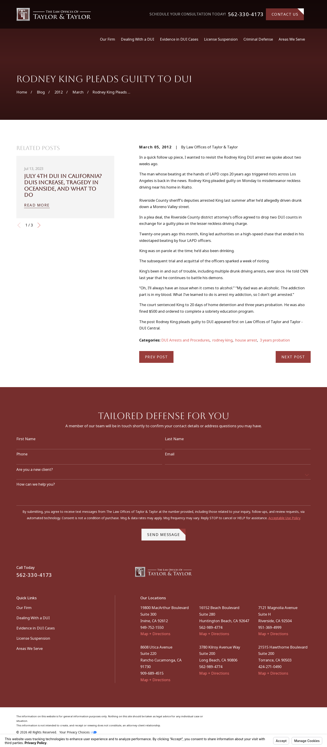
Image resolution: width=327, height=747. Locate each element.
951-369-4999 (269, 627)
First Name (25, 441)
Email (169, 456)
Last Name (174, 441)
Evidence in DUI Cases (35, 628)
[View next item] (39, 225)
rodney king (222, 340)
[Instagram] (308, 573)
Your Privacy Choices (78, 732)
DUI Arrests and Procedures (185, 340)
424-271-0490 (269, 666)
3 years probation (275, 340)
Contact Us (288, 12)
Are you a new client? (34, 472)
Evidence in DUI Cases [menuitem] (179, 39)
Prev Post (156, 356)
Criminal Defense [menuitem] (258, 39)
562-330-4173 (246, 14)
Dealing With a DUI (33, 617)
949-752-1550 (152, 627)
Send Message (166, 535)
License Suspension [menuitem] (221, 39)
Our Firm (24, 607)
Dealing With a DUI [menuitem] (137, 39)
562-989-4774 (210, 627)
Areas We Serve (29, 648)
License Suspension (33, 638)
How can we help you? (35, 486)
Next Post (293, 356)
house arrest (246, 340)
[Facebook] (296, 573)
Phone (21, 456)
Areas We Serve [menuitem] (292, 39)
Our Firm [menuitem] (107, 39)
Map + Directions (155, 633)
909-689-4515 (152, 673)
